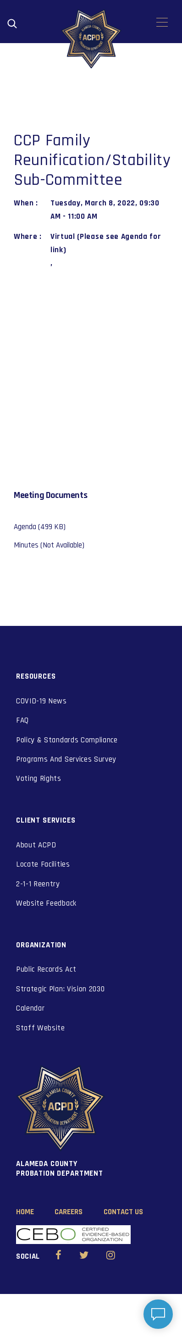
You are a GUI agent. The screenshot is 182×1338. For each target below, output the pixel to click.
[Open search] (12, 23)
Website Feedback (46, 903)
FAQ (22, 720)
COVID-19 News (41, 701)
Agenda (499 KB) (40, 527)
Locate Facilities (43, 864)
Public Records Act (46, 969)
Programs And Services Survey (66, 759)
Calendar (30, 1008)
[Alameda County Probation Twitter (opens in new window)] (84, 1256)
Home (25, 1212)
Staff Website (40, 1028)
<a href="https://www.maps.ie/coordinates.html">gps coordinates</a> (84, 373)
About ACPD (36, 845)
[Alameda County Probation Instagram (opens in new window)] (110, 1256)
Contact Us (123, 1212)
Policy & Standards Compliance (67, 740)
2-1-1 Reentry (38, 884)
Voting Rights (38, 779)
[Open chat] (158, 1314)
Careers (69, 1212)
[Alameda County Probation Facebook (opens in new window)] (58, 1256)
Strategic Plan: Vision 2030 (60, 989)
